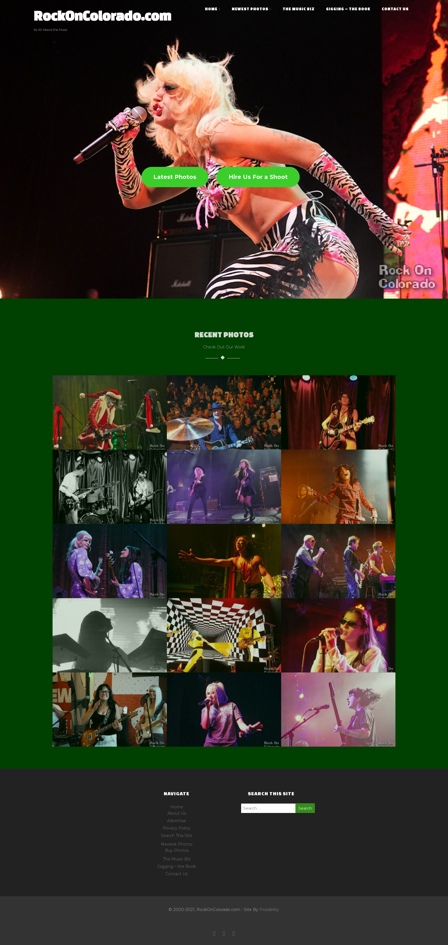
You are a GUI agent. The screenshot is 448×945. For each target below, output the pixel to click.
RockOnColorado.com (102, 15)
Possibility (269, 909)
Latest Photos (174, 176)
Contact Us (395, 9)
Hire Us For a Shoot (258, 176)
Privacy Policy (177, 828)
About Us (176, 813)
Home (212, 9)
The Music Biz (299, 9)
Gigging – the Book (348, 9)
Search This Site (176, 835)
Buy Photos (177, 850)
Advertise (176, 820)
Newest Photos (251, 9)
